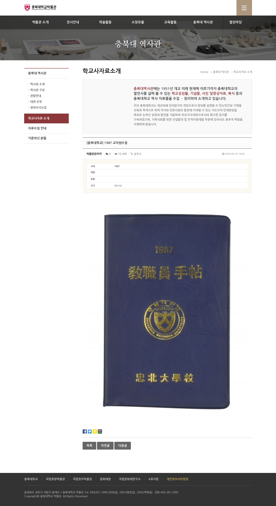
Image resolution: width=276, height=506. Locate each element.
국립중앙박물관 (55, 479)
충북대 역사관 (203, 22)
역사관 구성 (37, 90)
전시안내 (73, 22)
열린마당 (235, 22)
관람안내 (35, 95)
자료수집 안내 (37, 128)
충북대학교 (31, 479)
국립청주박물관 (82, 479)
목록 (89, 445)
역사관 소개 (37, 84)
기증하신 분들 (37, 138)
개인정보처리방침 (177, 479)
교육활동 (170, 22)
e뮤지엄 (154, 479)
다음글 (122, 445)
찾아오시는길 (38, 107)
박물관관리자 (94, 154)
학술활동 (105, 22)
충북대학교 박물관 (44, 7)
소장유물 (138, 22)
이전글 (105, 445)
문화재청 (105, 479)
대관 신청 (36, 101)
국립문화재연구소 (130, 479)
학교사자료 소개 (38, 118)
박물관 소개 (40, 22)
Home (204, 72)
